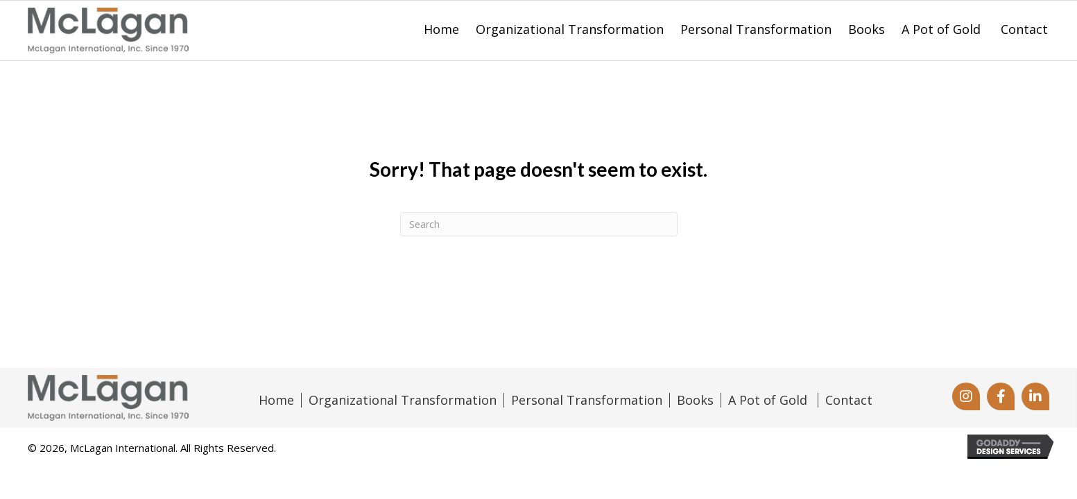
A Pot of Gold (769, 400)
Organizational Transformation (403, 400)
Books (695, 400)
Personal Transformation (586, 400)
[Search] (539, 224)
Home (276, 400)
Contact (848, 400)
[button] (966, 396)
